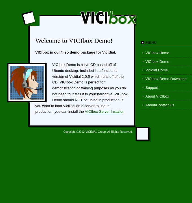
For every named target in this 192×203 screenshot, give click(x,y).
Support (151, 87)
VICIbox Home (157, 53)
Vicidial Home (156, 70)
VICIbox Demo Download (166, 79)
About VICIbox (157, 96)
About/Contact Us (159, 105)
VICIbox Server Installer (104, 111)
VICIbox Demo (157, 61)
